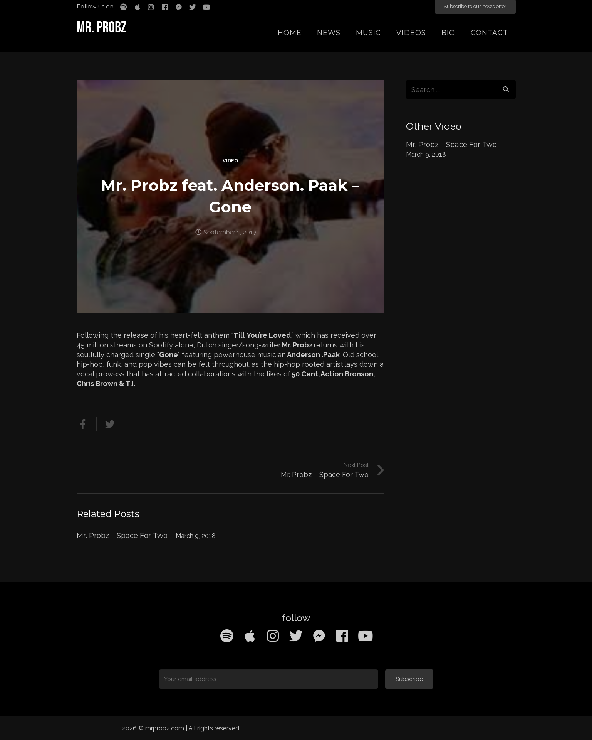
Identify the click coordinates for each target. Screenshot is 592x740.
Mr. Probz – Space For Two (122, 535)
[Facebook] (342, 635)
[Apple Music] (250, 635)
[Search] (505, 89)
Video (230, 161)
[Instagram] (273, 635)
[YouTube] (365, 635)
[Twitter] (296, 635)
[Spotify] (226, 635)
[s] (461, 89)
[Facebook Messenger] (319, 635)
